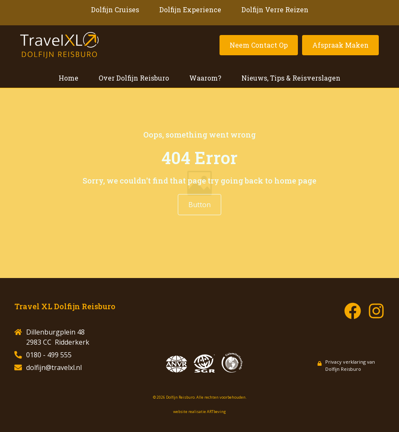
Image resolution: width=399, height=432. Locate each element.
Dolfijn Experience (190, 9)
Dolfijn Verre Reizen (274, 9)
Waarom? (205, 77)
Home (68, 77)
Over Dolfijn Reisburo (134, 77)
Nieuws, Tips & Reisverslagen (290, 77)
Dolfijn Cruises (115, 9)
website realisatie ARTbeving (199, 411)
